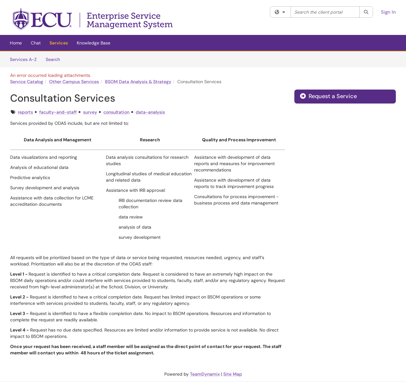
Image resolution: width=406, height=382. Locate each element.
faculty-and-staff (58, 112)
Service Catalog (26, 81)
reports (25, 112)
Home (16, 43)
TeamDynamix (205, 374)
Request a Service (328, 96)
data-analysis (150, 112)
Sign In (388, 12)
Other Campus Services (74, 81)
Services (58, 43)
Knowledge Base (93, 43)
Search (55, 59)
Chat (36, 43)
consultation (116, 112)
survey (90, 112)
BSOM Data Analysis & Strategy (138, 81)
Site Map (232, 374)
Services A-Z (23, 59)
